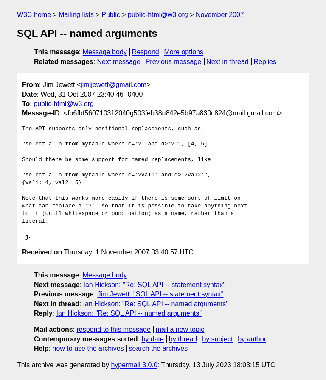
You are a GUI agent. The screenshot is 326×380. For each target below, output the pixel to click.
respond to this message (113, 329)
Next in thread (227, 61)
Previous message (174, 61)
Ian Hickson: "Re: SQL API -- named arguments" (155, 303)
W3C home (34, 14)
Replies (265, 61)
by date (152, 339)
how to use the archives (88, 348)
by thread (183, 339)
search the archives (158, 348)
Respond (145, 52)
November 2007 (220, 14)
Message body (105, 52)
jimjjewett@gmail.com (113, 84)
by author (252, 339)
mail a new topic (180, 329)
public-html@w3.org (158, 14)
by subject (217, 339)
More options (184, 52)
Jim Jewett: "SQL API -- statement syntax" (160, 294)
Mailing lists (76, 14)
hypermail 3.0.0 (134, 365)
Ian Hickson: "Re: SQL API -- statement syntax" (154, 284)
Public (110, 14)
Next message (119, 61)
